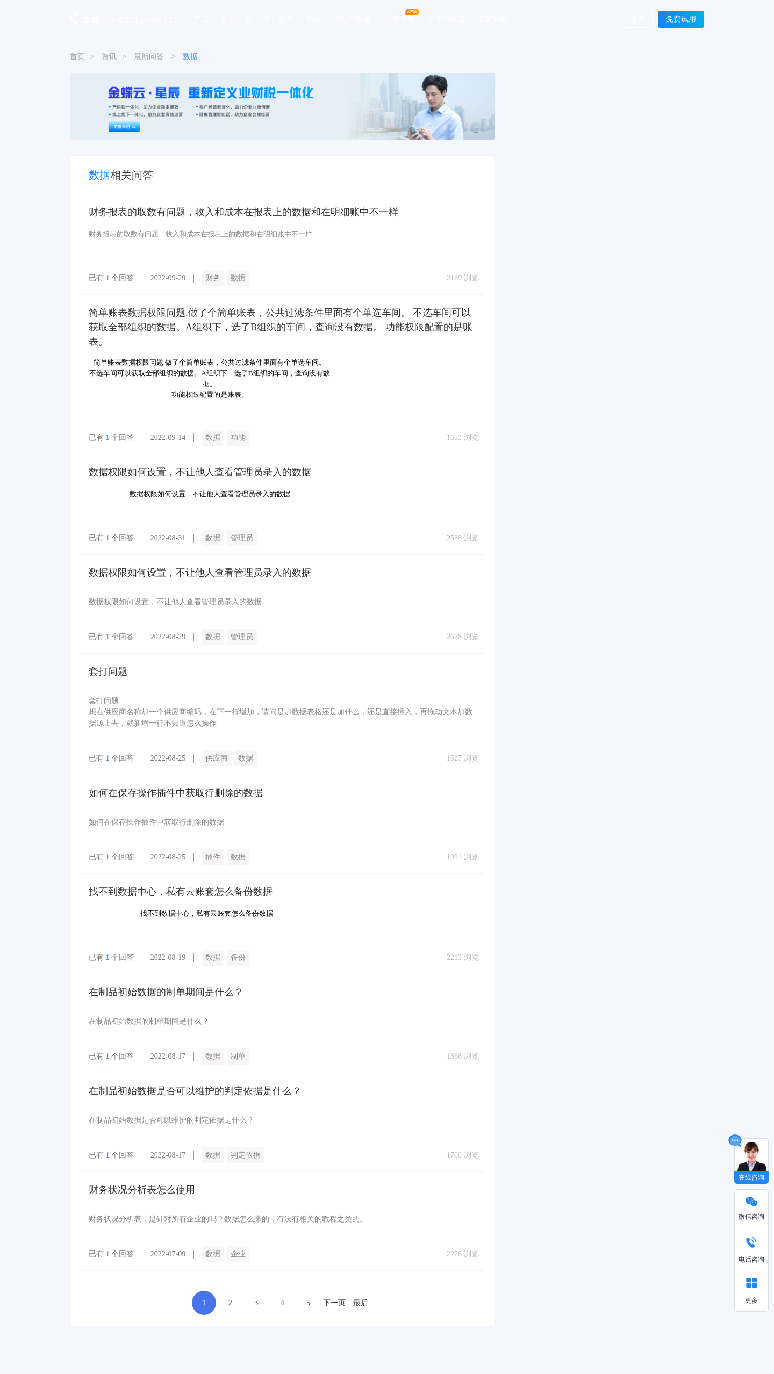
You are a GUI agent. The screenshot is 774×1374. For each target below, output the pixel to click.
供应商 (216, 758)
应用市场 (400, 19)
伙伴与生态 (446, 19)
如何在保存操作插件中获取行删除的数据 (176, 792)
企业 (238, 1254)
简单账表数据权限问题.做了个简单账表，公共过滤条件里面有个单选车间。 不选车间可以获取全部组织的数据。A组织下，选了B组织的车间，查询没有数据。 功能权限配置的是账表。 (280, 327)
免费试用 (681, 19)
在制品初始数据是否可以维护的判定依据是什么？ (195, 1091)
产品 (201, 19)
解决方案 (236, 19)
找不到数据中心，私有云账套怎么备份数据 (181, 891)
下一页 (334, 1303)
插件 (212, 857)
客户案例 (279, 19)
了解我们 (493, 19)
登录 (638, 20)
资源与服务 (353, 19)
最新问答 (149, 57)
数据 (238, 278)
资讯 (109, 57)
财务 (212, 278)
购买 (314, 19)
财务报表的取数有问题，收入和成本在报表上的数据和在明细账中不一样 (243, 212)
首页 (77, 57)
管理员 (242, 538)
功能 (238, 437)
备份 (238, 957)
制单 (238, 1056)
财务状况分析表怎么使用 (142, 1189)
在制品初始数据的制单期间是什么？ (166, 992)
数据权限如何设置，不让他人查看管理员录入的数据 (200, 472)
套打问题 (108, 671)
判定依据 (246, 1155)
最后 (360, 1303)
